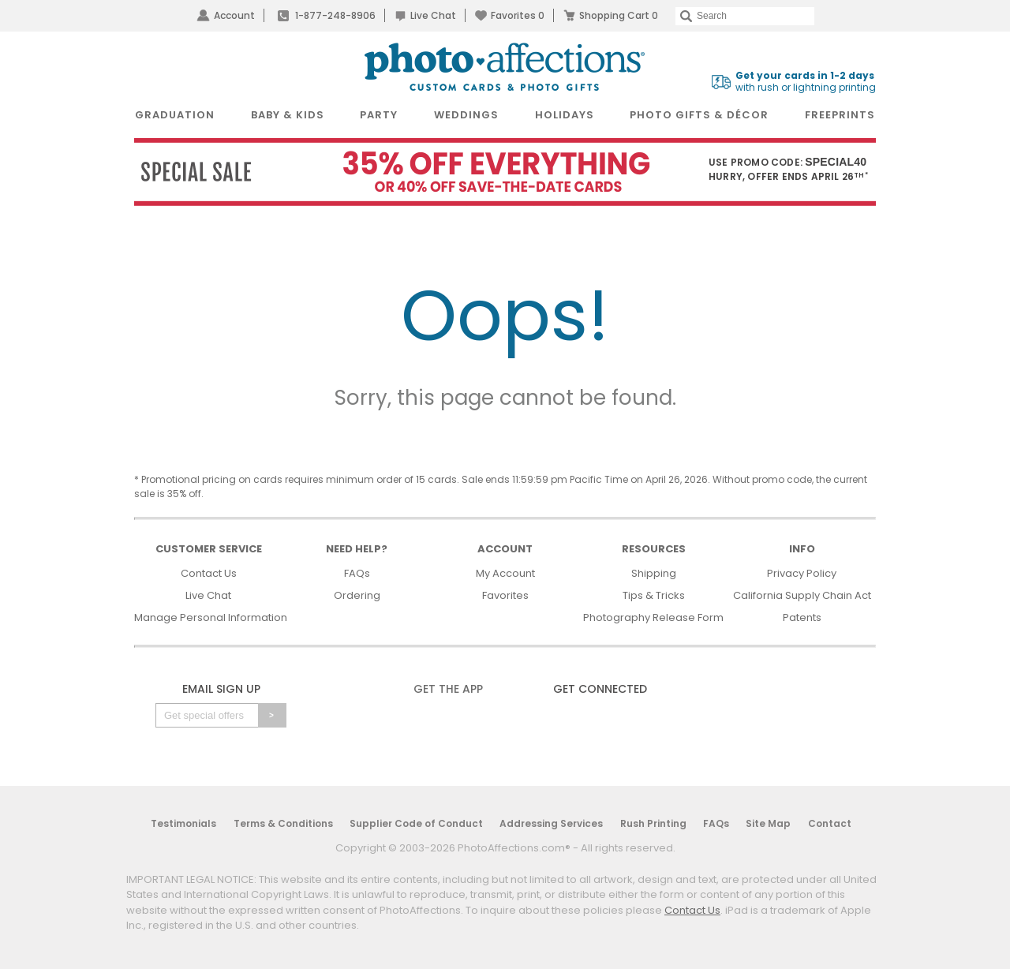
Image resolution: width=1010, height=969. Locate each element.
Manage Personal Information (210, 617)
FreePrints (840, 114)
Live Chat (433, 15)
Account (234, 15)
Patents (802, 617)
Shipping (653, 573)
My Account (505, 573)
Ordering (357, 595)
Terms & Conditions (283, 823)
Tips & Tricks (654, 595)
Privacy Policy (801, 573)
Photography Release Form (653, 617)
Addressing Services (551, 823)
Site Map (768, 823)
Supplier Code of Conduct (416, 823)
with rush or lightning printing (805, 81)
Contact (829, 823)
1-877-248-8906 (335, 15)
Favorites (517, 15)
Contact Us (209, 573)
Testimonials (183, 823)
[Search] (744, 16)
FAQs (357, 573)
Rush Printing (653, 823)
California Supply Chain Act (802, 595)
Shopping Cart (618, 15)
